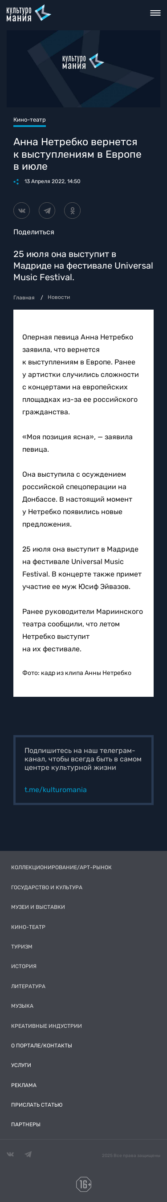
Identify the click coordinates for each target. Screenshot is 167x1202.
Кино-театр (28, 927)
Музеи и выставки (38, 907)
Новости (59, 297)
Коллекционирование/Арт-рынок (61, 867)
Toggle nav (155, 13)
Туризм (22, 947)
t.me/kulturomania (55, 789)
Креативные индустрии (46, 1026)
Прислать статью (36, 1105)
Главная (24, 297)
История (24, 966)
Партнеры (26, 1124)
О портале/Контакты (41, 1046)
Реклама (24, 1085)
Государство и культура (46, 887)
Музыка (22, 1006)
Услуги (21, 1065)
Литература (28, 986)
